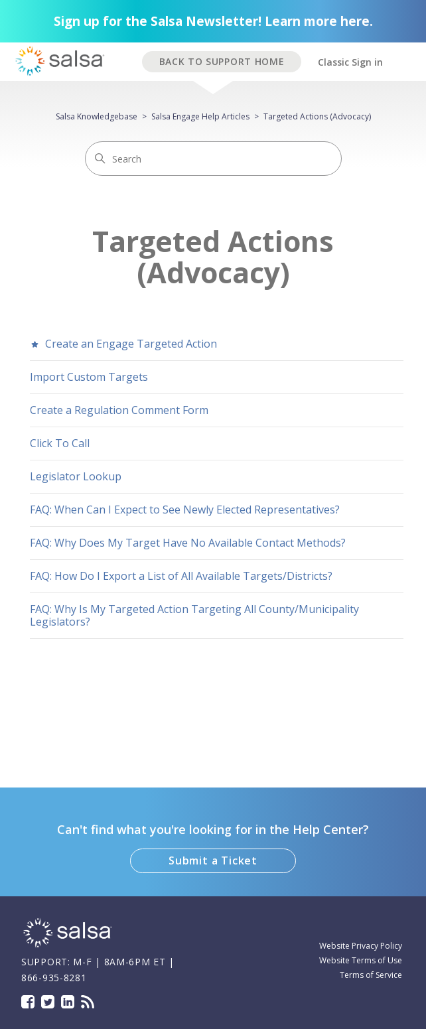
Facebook (28, 1001)
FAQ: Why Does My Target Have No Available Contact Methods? (188, 542)
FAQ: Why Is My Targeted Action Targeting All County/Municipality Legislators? (194, 615)
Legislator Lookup (75, 476)
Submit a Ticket (213, 860)
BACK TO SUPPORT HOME (222, 61)
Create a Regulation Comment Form (119, 410)
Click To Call (60, 443)
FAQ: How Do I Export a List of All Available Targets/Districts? (181, 576)
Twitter (47, 1001)
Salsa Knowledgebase (96, 116)
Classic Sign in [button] (350, 62)
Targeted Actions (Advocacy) (317, 116)
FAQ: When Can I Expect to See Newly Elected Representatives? (185, 509)
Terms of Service (371, 975)
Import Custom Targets (89, 377)
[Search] (213, 158)
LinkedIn (67, 1001)
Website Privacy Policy (360, 945)
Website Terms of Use (360, 960)
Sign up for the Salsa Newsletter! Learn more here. (213, 21)
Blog (87, 1001)
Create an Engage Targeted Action (123, 343)
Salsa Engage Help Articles (200, 116)
